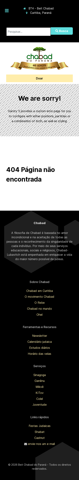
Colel (39, 399)
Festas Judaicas (39, 426)
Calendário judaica (39, 342)
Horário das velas (39, 354)
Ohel (39, 314)
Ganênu (40, 381)
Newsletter (39, 336)
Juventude (40, 404)
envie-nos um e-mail (41, 444)
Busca (61, 31)
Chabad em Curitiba (39, 291)
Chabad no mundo (39, 308)
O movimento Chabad (39, 296)
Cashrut (39, 438)
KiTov (40, 393)
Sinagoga (39, 375)
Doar (39, 78)
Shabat (39, 432)
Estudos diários (39, 348)
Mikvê (40, 387)
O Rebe (40, 302)
